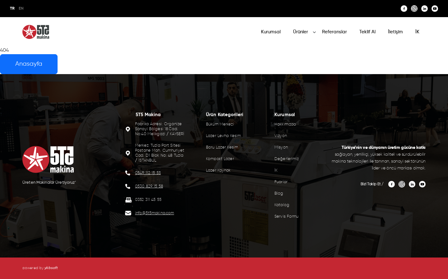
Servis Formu (286, 217)
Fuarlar (280, 182)
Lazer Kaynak (218, 170)
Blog (278, 194)
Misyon (281, 147)
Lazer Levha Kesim (223, 136)
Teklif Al (367, 32)
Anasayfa (28, 64)
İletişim (395, 32)
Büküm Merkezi (220, 124)
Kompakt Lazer (220, 159)
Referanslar (334, 32)
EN (21, 9)
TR (12, 9)
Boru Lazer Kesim (222, 147)
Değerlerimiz (286, 159)
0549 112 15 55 (148, 173)
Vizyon (280, 136)
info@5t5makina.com (154, 213)
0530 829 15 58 (149, 186)
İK (417, 32)
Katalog (281, 205)
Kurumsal (271, 32)
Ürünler (300, 32)
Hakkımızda (285, 124)
